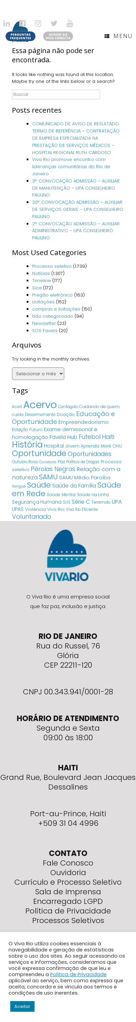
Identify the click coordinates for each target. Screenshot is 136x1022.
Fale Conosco (68, 863)
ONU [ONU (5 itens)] (117, 446)
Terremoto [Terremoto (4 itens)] (101, 502)
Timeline (41, 280)
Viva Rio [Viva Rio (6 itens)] (56, 509)
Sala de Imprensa (68, 891)
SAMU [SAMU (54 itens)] (48, 477)
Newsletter (44, 323)
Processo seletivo (52, 266)
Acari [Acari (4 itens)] (17, 406)
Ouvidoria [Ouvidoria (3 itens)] (47, 462)
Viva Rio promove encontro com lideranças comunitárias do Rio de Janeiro (71, 166)
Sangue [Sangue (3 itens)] (19, 486)
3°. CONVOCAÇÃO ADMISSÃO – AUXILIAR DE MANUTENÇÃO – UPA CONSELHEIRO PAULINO (76, 188)
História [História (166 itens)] (27, 444)
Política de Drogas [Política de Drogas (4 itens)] (82, 462)
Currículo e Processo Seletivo (68, 882)
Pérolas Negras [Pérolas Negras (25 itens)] (53, 469)
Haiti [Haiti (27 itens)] (108, 436)
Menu (119, 36)
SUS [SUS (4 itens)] (66, 502)
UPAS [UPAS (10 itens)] (18, 509)
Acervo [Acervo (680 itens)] (40, 405)
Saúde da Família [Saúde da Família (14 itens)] (74, 485)
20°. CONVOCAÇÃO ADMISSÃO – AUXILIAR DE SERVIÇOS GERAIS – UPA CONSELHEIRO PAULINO (77, 209)
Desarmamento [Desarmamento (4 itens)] (40, 414)
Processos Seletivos (68, 920)
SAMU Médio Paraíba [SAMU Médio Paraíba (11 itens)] (84, 477)
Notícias (41, 273)
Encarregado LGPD (68, 901)
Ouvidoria (68, 872)
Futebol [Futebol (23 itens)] (89, 437)
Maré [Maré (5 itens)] (106, 446)
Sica (37, 288)
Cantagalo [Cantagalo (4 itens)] (68, 406)
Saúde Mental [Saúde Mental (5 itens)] (61, 494)
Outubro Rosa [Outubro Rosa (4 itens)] (25, 462)
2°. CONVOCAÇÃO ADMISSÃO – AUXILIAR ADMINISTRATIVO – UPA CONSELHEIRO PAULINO (76, 230)
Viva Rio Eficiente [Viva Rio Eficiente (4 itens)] (82, 509)
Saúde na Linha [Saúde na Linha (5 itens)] (93, 494)
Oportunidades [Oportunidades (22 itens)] (89, 454)
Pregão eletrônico (52, 295)
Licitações (43, 302)
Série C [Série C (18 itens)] (81, 502)
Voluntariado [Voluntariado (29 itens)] (31, 516)
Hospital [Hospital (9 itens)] (54, 445)
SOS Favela (44, 330)
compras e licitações (56, 309)
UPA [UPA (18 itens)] (117, 502)
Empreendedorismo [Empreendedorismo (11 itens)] (83, 422)
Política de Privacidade (68, 911)
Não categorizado (52, 316)
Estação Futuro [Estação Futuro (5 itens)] (27, 429)
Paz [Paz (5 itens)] (61, 462)
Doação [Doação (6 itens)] (66, 414)
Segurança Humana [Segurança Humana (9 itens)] (37, 502)
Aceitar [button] (22, 1006)
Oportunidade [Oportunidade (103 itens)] (39, 453)
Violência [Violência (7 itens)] (35, 509)
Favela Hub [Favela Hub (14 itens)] (63, 437)
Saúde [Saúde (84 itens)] (39, 485)
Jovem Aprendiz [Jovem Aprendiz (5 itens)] (82, 446)
